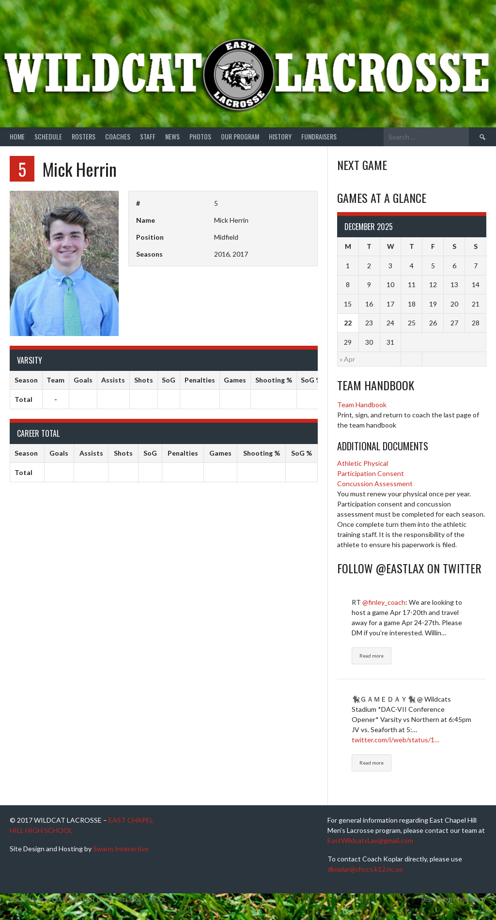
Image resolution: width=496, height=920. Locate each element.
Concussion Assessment (375, 483)
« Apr (347, 359)
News (172, 136)
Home (17, 136)
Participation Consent (370, 473)
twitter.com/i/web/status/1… (395, 740)
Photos (200, 136)
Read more (371, 656)
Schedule (48, 136)
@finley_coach (383, 602)
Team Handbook (362, 404)
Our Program (240, 136)
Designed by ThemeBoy (453, 899)
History (280, 136)
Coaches (117, 136)
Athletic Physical (362, 463)
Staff (147, 136)
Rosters (83, 136)
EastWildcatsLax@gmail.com (370, 840)
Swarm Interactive (121, 848)
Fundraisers (319, 136)
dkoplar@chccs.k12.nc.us (365, 869)
